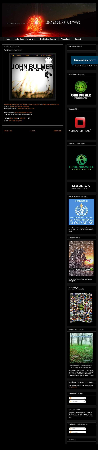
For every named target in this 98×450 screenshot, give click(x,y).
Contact (78, 39)
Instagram (74, 387)
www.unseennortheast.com (50, 104)
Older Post (57, 131)
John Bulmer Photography (25, 39)
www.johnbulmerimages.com (20, 106)
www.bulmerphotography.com (13, 104)
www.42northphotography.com (32, 104)
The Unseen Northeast (15, 120)
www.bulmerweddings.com (26, 108)
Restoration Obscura (48, 39)
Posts (72, 398)
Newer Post (8, 131)
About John (65, 39)
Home (8, 39)
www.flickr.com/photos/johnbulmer (23, 112)
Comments (74, 401)
